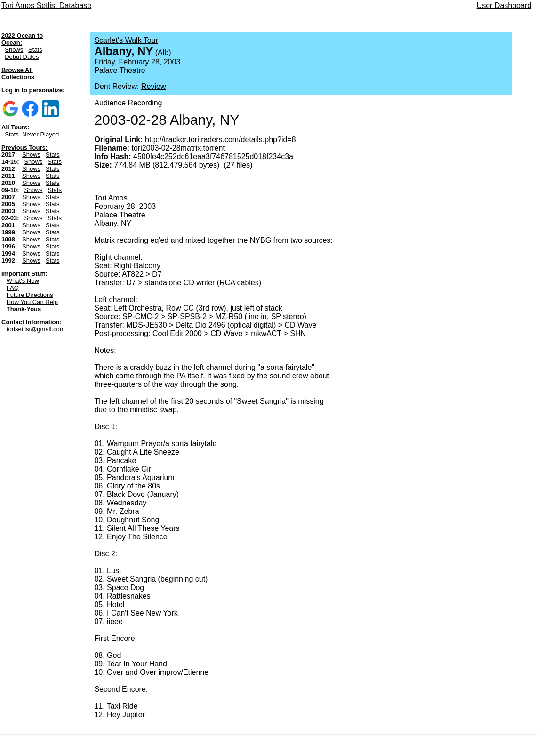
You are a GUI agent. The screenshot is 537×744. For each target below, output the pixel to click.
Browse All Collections (17, 73)
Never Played (40, 134)
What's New (23, 280)
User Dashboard (504, 5)
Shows (14, 49)
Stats (35, 49)
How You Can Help (32, 301)
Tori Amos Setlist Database (46, 5)
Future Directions (30, 294)
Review (153, 86)
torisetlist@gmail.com (36, 329)
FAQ (13, 287)
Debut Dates (22, 56)
